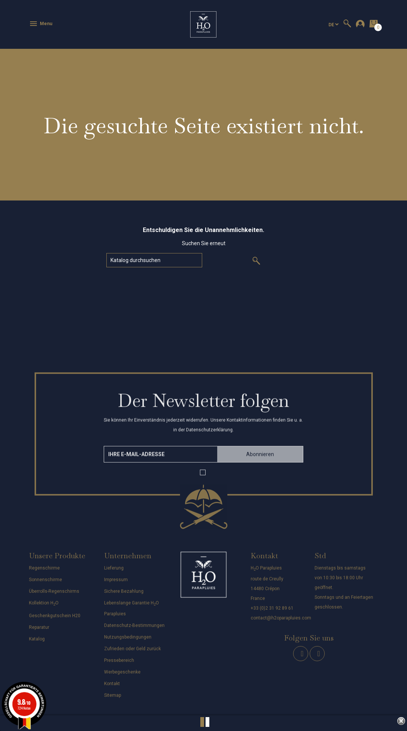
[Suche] (154, 260)
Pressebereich (119, 664)
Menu (40, 23)
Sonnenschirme (45, 583)
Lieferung (114, 571)
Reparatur (39, 631)
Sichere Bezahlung (124, 595)
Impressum (116, 583)
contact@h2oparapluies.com (281, 622)
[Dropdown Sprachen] (333, 25)
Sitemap (112, 699)
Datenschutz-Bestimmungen (134, 629)
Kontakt (112, 687)
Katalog (37, 643)
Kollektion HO (44, 606)
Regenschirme (44, 571)
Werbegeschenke (122, 676)
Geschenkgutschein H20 (54, 619)
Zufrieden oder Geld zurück (132, 653)
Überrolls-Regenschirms (54, 595)
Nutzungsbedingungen (127, 641)
